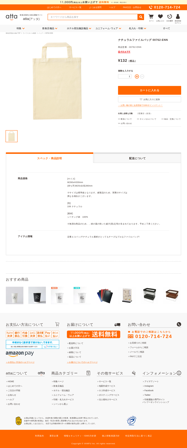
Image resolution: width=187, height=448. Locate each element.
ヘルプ (112, 7)
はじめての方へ (54, 7)
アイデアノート (151, 381)
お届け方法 (74, 348)
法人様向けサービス (108, 399)
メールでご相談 (137, 352)
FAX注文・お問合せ (132, 7)
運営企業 (54, 436)
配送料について (76, 343)
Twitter (147, 395)
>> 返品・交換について (171, 119)
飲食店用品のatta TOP (13, 33)
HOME (11, 381)
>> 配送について (125, 119)
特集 (21, 28)
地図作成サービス (107, 386)
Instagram (149, 386)
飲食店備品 (49, 28)
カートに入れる (149, 90)
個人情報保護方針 (111, 436)
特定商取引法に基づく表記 (138, 436)
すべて (166, 28)
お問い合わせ (14, 404)
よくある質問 (95, 7)
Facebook (148, 390)
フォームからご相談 (139, 347)
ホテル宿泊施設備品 (79, 28)
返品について (75, 357)
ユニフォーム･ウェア (108, 28)
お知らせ (12, 395)
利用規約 (39, 436)
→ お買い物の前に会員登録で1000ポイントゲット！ (140, 105)
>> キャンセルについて (146, 119)
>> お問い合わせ (125, 123)
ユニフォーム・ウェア (63, 395)
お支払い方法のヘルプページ (21, 362)
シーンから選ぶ (60, 404)
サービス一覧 (75, 7)
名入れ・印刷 (137, 28)
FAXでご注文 (136, 356)
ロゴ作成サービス (107, 390)
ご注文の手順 (14, 390)
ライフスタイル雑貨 (29, 33)
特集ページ (58, 381)
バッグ (40, 33)
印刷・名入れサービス (63, 399)
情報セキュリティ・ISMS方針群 (80, 436)
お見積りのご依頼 (138, 343)
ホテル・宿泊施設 (61, 390)
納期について (75, 352)
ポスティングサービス (109, 395)
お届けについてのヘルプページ (83, 362)
